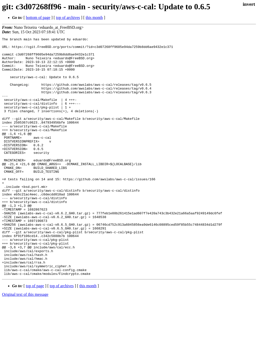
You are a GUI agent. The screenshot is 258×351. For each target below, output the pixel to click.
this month (94, 17)
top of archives (68, 17)
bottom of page (38, 17)
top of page (35, 333)
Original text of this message (25, 342)
